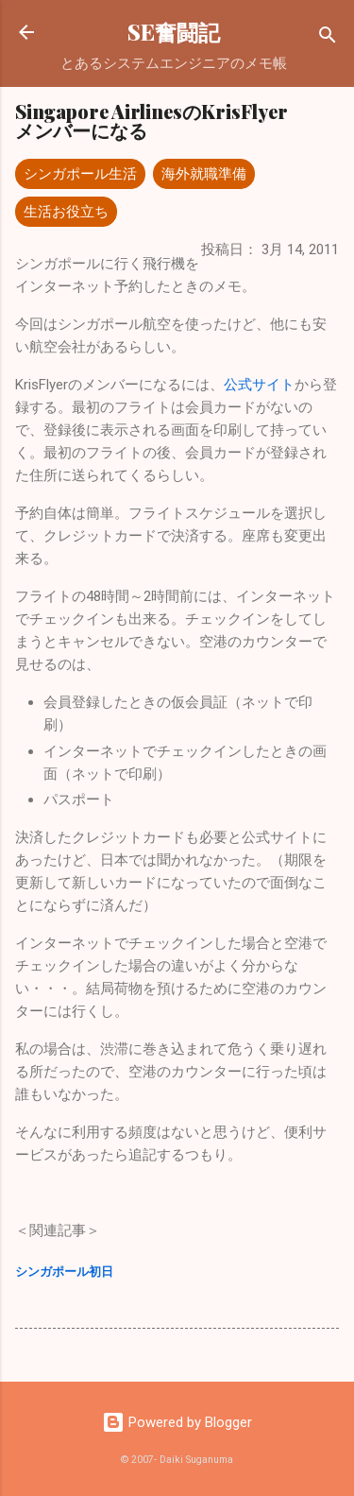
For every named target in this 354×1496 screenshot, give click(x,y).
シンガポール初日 (64, 1271)
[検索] (327, 38)
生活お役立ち (66, 211)
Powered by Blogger (177, 1422)
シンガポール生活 (80, 173)
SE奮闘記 (173, 31)
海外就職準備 (203, 173)
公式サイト (259, 384)
